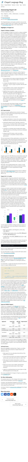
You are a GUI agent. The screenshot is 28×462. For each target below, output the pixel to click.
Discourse (20, 380)
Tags (21, 5)
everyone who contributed (15, 387)
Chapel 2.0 (6, 13)
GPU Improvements (5, 110)
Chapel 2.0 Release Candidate (7, 30)
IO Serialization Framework (7, 255)
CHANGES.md (18, 104)
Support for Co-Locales (6, 176)
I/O (2, 15)
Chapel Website (7, 5)
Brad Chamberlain (6, 17)
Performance (15, 13)
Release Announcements (12, 19)
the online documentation (9, 253)
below (22, 99)
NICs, (5, 189)
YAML (8, 290)
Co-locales (21, 13)
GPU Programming (11, 170)
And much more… (5, 346)
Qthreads (16, 306)
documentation (4, 106)
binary (5, 290)
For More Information (6, 377)
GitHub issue (15, 70)
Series (17, 5)
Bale (19, 317)
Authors (24, 5)
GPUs (10, 13)
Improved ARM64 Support (7, 304)
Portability (6, 15)
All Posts (2, 6)
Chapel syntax (15, 290)
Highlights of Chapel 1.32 (7, 27)
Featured (13, 5)
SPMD (25, 184)
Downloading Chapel (6, 24)
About (2, 5)
